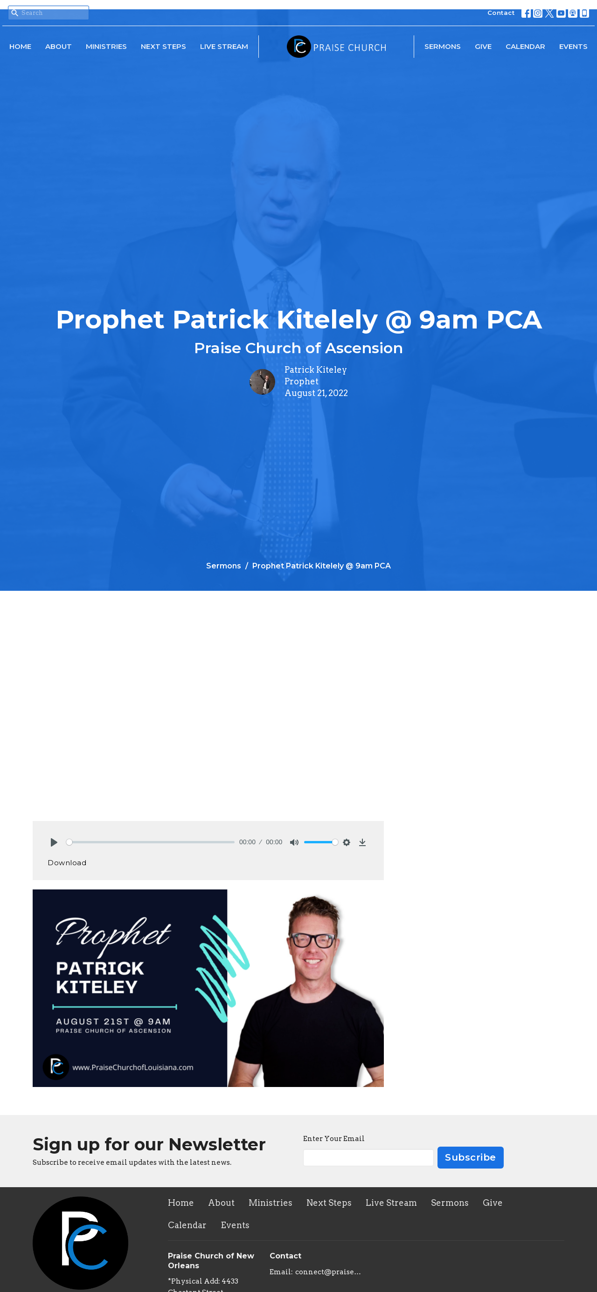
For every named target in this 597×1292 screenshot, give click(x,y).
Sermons (442, 46)
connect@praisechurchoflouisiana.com (328, 1272)
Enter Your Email (334, 1139)
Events (573, 46)
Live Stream (224, 46)
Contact (501, 12)
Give (483, 46)
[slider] (150, 842)
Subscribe (470, 1157)
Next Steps (163, 46)
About (58, 46)
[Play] (54, 842)
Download (67, 862)
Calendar (525, 46)
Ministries (106, 46)
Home (20, 46)
